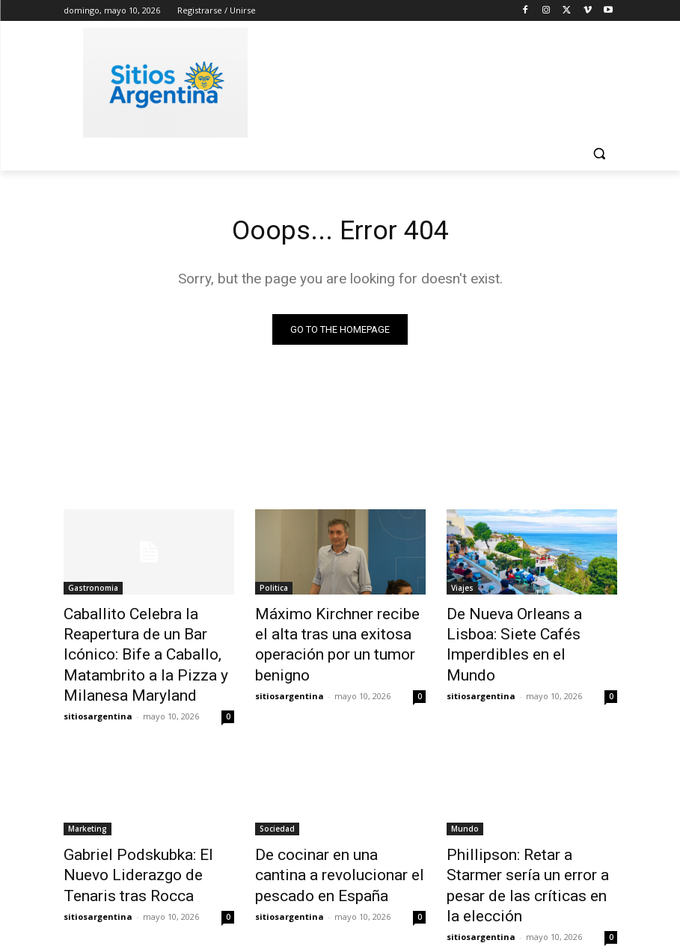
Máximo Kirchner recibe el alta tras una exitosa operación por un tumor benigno (340, 631)
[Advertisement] (442, 80)
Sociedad (277, 795)
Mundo (465, 795)
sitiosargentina (98, 682)
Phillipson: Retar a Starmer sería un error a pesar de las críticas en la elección (524, 836)
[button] (599, 153)
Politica (274, 590)
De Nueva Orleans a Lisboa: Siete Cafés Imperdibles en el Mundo (528, 631)
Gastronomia (93, 590)
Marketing (87, 795)
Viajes (462, 590)
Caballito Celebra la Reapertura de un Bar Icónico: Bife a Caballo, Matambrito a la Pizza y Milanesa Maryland (149, 639)
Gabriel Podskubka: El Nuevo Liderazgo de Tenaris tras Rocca (142, 836)
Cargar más (340, 904)
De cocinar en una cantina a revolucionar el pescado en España (331, 836)
